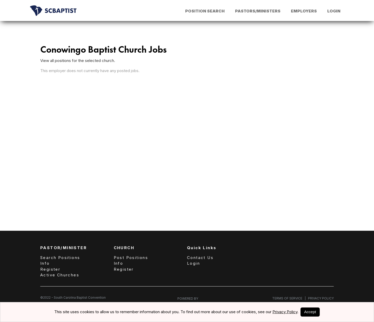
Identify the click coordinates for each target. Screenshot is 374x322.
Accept (310, 312)
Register (50, 269)
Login (333, 11)
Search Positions (60, 257)
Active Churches (59, 274)
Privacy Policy (320, 298)
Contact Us (200, 257)
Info (45, 263)
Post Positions (131, 257)
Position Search (205, 11)
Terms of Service (289, 298)
